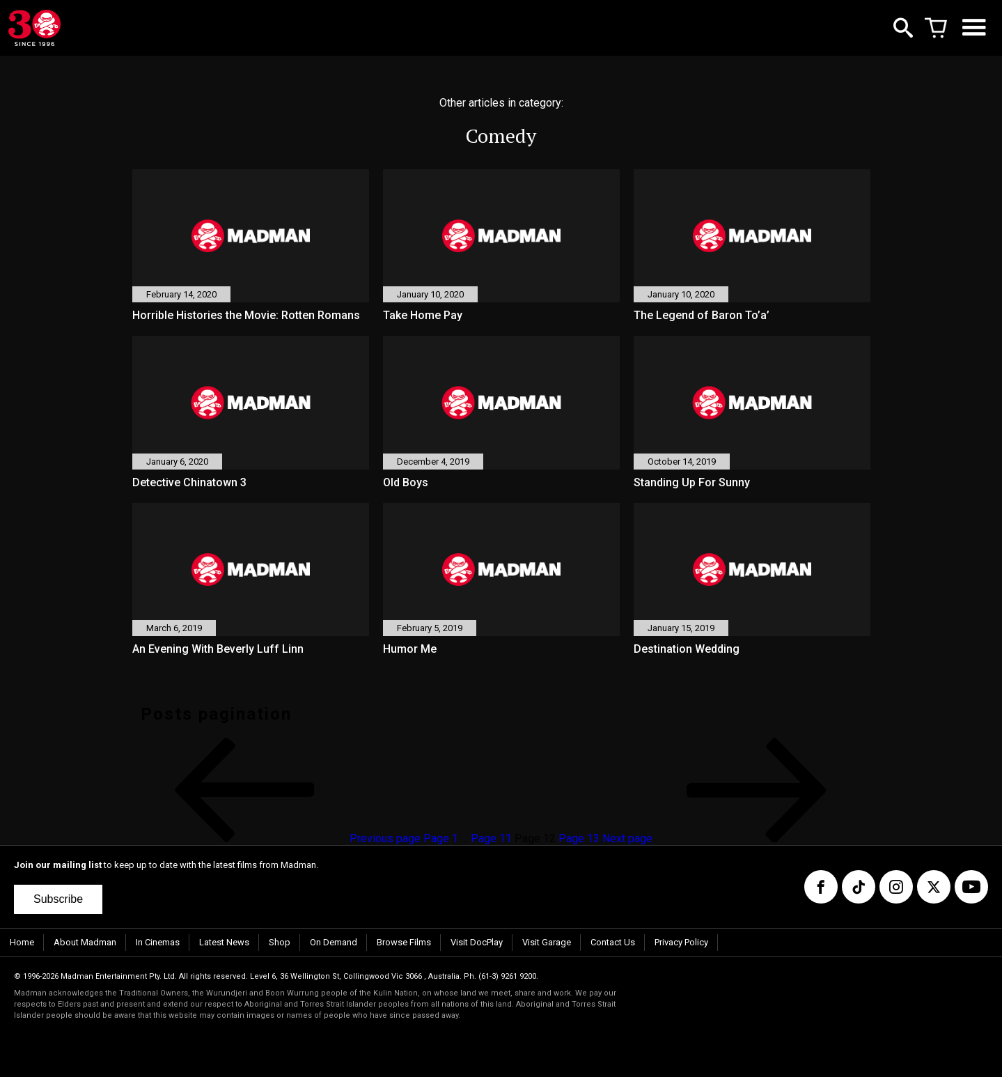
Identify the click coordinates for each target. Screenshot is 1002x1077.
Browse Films (404, 942)
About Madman (85, 942)
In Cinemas (158, 942)
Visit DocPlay (477, 942)
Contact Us (612, 942)
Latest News (224, 942)
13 (579, 838)
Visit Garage (546, 942)
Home (22, 942)
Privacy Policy (681, 942)
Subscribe (58, 899)
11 (491, 838)
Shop (279, 942)
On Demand (333, 942)
